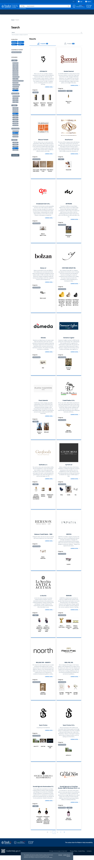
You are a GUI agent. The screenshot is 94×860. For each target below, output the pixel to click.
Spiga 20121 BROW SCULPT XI (36, 105)
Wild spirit (46, 433)
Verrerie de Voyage (68, 369)
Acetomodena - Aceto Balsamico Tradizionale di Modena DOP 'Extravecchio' (46, 825)
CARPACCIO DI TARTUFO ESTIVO (50, 498)
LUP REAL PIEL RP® (75, 695)
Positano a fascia (39, 434)
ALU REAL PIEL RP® (61, 695)
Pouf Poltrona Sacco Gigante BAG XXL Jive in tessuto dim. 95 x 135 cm (62, 304)
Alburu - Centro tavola (62, 628)
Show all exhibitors (22, 8)
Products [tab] (69, 44)
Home (12, 20)
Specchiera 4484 (50, 749)
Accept (68, 856)
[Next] (60, 836)
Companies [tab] (42, 44)
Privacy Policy (73, 856)
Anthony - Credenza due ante (69, 629)
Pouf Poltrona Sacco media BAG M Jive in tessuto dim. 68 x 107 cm (76, 303)
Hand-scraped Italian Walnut (36, 171)
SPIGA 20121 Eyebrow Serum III (43, 105)
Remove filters (15, 155)
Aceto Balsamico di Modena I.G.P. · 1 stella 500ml (46, 630)
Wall (43, 369)
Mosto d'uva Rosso (68, 102)
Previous (31, 102)
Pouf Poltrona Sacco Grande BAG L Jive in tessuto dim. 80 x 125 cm (69, 303)
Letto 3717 (36, 749)
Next (55, 102)
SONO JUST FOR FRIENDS (68, 823)
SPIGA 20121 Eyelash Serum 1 (50, 105)
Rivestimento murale (68, 237)
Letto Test (43, 749)
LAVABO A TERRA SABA (43, 695)
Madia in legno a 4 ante (43, 235)
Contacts (89, 856)
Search (13, 32)
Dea (75, 496)
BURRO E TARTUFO (43, 497)
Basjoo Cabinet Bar (42, 559)
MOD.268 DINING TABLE (68, 432)
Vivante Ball (68, 170)
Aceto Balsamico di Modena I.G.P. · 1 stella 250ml (39, 630)
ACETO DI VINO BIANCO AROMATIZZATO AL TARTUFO (36, 498)
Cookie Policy (81, 856)
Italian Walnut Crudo (43, 171)
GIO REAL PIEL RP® (68, 695)
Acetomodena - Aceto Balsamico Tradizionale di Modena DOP (39, 824)
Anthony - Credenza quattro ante (75, 629)
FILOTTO (68, 566)
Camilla (68, 496)
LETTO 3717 (68, 758)
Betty (61, 496)
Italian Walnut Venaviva (50, 171)
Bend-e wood (43, 299)
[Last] (64, 836)
